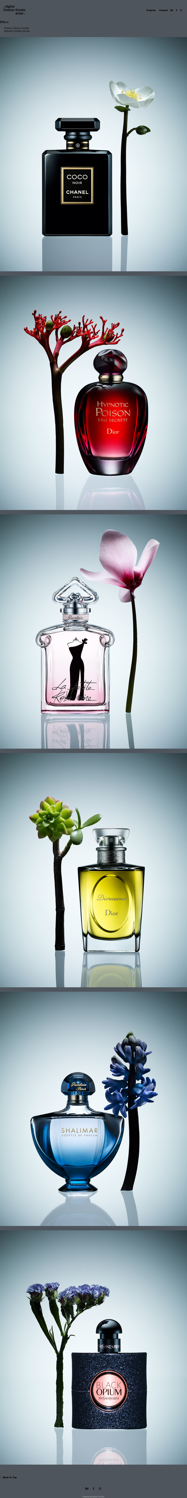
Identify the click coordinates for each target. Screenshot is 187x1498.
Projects (151, 10)
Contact (163, 10)
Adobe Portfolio (98, 1497)
